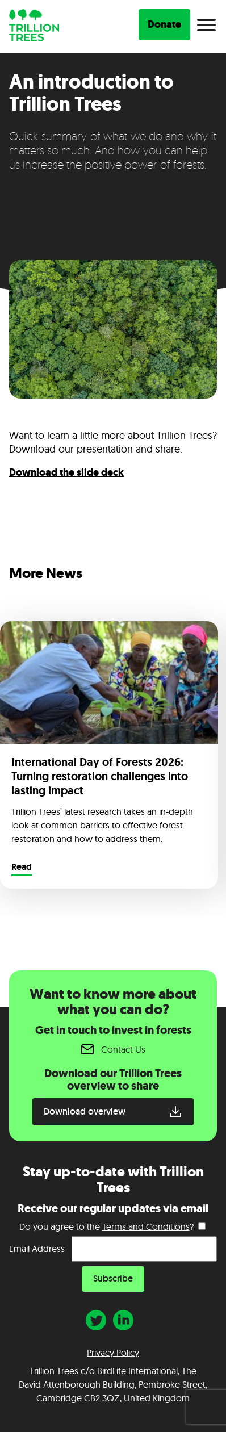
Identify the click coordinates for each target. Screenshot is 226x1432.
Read (21, 867)
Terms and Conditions (146, 1226)
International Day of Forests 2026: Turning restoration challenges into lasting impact (99, 776)
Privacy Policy (113, 1352)
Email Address (37, 1248)
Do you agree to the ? (106, 1226)
